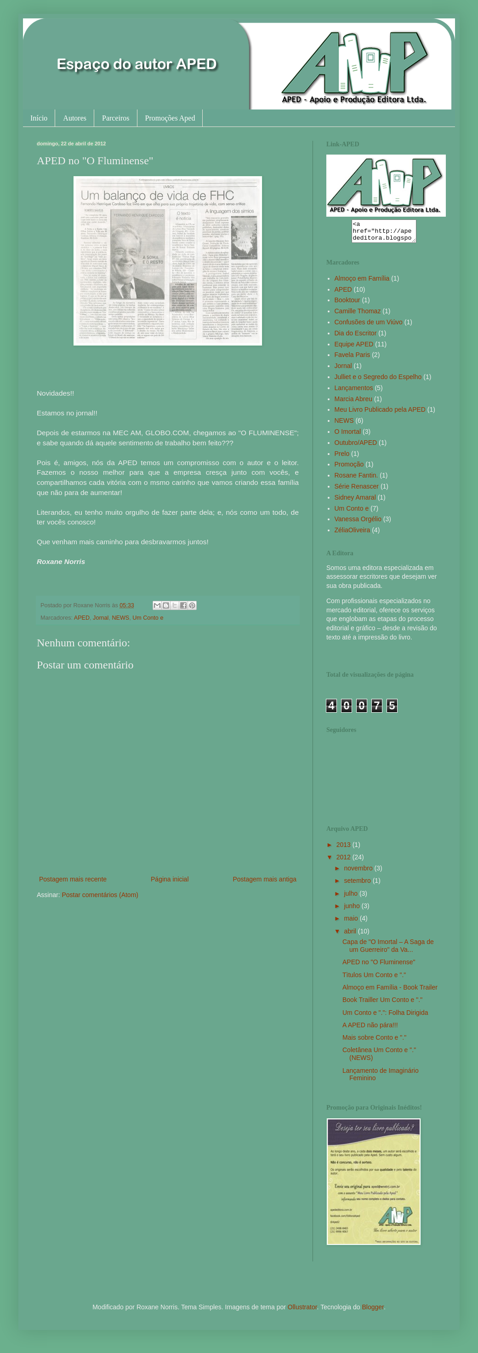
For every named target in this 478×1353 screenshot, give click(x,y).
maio (351, 922)
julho (351, 897)
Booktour (347, 304)
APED (82, 618)
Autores (74, 118)
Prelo (342, 457)
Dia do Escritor (356, 337)
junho (352, 910)
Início (38, 118)
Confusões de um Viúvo (369, 326)
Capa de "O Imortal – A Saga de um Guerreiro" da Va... (388, 949)
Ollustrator (302, 1311)
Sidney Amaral (355, 501)
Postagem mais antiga (264, 879)
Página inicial (170, 879)
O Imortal (348, 435)
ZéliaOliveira (352, 534)
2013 (344, 848)
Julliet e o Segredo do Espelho (378, 381)
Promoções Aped (170, 118)
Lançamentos (354, 392)
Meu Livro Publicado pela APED (380, 413)
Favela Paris (352, 359)
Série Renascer (357, 490)
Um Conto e (147, 618)
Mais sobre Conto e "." (374, 1041)
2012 (344, 861)
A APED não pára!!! (370, 1029)
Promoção (349, 468)
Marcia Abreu (353, 403)
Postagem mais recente (73, 879)
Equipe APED (354, 348)
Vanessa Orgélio (358, 523)
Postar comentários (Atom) (100, 894)
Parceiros (116, 118)
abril (351, 935)
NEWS (120, 618)
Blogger (372, 1311)
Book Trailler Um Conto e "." (382, 1004)
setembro (358, 884)
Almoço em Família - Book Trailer (390, 991)
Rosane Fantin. (356, 479)
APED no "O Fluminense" (378, 966)
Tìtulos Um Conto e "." (374, 979)
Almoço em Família (362, 282)
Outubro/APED (356, 446)
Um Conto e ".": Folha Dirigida (385, 1016)
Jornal (100, 618)
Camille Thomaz (358, 315)
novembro (359, 872)
